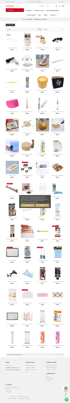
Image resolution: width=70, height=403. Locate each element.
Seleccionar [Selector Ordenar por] (53, 29)
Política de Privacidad (22, 396)
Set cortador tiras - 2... (58, 196)
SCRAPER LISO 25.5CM (42, 324)
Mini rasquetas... (12, 154)
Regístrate (8, 389)
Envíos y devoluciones (51, 367)
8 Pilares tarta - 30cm (27, 324)
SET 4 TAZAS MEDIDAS (57, 48)
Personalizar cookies (32, 202)
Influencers (48, 380)
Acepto (42, 205)
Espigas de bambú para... (12, 239)
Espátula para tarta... (57, 133)
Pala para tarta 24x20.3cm (58, 175)
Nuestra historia (29, 365)
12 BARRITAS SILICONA (57, 260)
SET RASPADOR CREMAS (12, 48)
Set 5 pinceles (27, 90)
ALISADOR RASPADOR (27, 303)
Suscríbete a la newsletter (12, 387)
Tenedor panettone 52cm (57, 111)
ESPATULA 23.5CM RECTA (27, 111)
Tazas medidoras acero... (27, 175)
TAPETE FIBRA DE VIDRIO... (12, 324)
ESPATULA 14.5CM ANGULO (12, 111)
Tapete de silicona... (42, 111)
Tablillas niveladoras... (27, 133)
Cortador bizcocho (42, 69)
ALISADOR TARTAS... (58, 218)
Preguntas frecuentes (51, 365)
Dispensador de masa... (58, 154)
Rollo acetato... (42, 175)
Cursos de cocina (50, 378)
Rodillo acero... (12, 196)
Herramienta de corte (12, 90)
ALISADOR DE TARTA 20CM (27, 345)
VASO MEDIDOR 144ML (27, 48)
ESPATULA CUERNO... (27, 260)
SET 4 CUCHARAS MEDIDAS (12, 69)
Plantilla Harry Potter (57, 90)
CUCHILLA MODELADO (42, 239)
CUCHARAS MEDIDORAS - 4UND (57, 282)
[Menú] (68, 386)
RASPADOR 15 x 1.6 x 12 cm (42, 48)
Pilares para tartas (43, 133)
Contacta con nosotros (51, 369)
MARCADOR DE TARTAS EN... (27, 69)
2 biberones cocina (12, 218)
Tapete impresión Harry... (42, 90)
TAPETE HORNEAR (12, 260)
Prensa (47, 376)
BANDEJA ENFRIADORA (12, 303)
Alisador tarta (12, 175)
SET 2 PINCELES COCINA (43, 281)
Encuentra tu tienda (30, 367)
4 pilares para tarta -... (12, 345)
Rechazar (28, 205)
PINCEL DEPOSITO (27, 281)
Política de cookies (12, 398)
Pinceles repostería (42, 154)
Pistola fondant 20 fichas (57, 324)
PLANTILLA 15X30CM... (57, 303)
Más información (24, 202)
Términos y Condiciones (24, 398)
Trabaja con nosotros (31, 369)
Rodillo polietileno (57, 69)
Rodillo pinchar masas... (58, 239)
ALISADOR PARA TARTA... (43, 345)
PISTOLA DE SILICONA (12, 281)
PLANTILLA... (27, 239)
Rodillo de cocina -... (27, 218)
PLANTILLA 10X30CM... (42, 303)
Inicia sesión (9, 391)
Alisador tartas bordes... (27, 154)
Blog (27, 371)
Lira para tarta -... (42, 218)
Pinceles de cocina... (42, 260)
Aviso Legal (12, 396)
